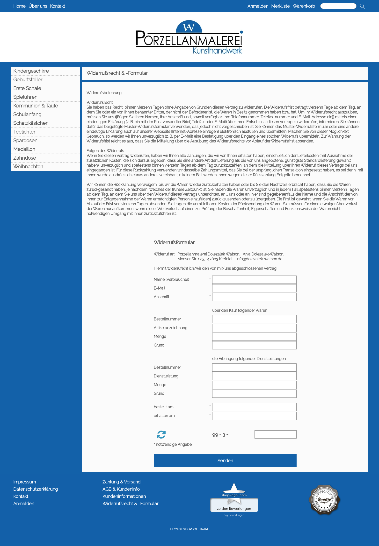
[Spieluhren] (45, 97)
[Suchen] (338, 6)
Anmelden (258, 6)
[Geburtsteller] (45, 79)
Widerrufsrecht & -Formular (130, 503)
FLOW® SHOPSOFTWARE (189, 529)
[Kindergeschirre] (45, 71)
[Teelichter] (45, 132)
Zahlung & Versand (121, 481)
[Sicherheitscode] (276, 434)
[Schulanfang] (45, 114)
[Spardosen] (45, 140)
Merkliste (280, 6)
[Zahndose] (45, 158)
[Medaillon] (45, 149)
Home (19, 6)
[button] (362, 6)
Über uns (38, 6)
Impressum (24, 481)
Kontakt (57, 6)
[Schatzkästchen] (45, 123)
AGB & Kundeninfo (121, 489)
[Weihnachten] (45, 166)
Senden (225, 460)
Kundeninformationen (124, 496)
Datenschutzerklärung (35, 489)
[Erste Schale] (45, 88)
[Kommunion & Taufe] (45, 105)
